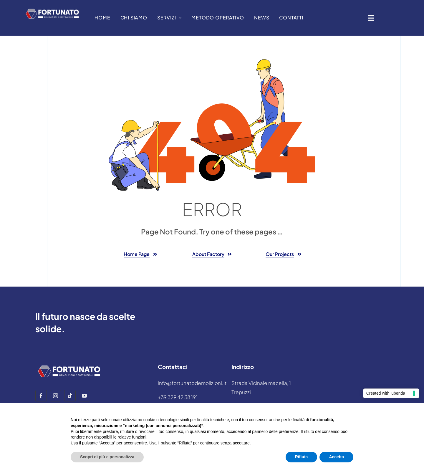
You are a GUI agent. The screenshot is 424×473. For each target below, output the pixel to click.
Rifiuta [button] (301, 456)
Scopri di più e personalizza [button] (107, 456)
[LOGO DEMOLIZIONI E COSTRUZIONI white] (52, 9)
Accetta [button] (336, 456)
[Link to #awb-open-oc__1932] (371, 18)
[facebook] (41, 395)
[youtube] (84, 395)
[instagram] (55, 395)
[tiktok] (70, 395)
